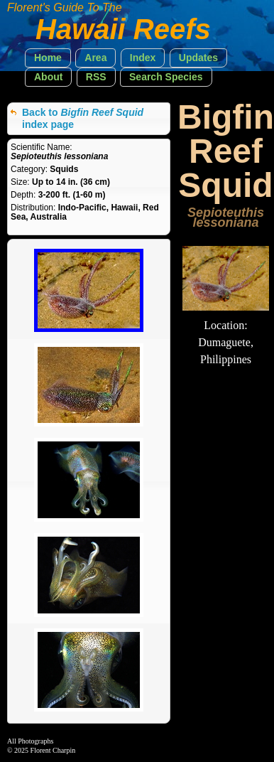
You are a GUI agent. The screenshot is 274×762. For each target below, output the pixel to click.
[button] (48, 58)
